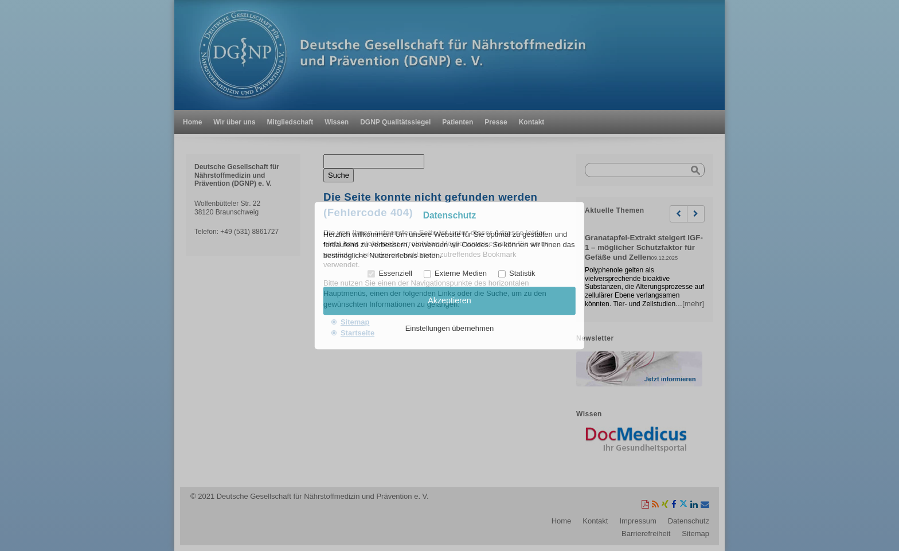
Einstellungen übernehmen (449, 328)
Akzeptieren (449, 301)
